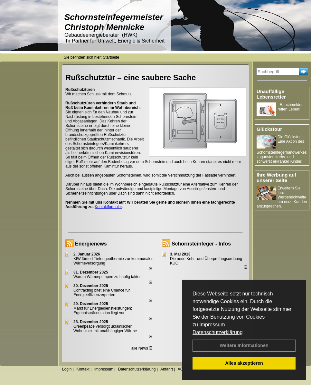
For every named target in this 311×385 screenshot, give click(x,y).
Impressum (212, 324)
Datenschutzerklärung (218, 332)
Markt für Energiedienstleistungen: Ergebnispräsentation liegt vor (102, 310)
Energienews (91, 243)
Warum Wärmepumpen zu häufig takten (107, 276)
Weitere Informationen (244, 345)
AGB (182, 369)
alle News (141, 348)
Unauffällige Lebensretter (271, 94)
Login (66, 369)
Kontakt (83, 369)
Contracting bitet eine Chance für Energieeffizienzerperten (101, 292)
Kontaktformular (108, 207)
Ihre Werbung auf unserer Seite (276, 177)
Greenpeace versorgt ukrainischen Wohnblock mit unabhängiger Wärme (105, 328)
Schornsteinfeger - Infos (201, 243)
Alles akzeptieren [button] (244, 363)
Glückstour (269, 129)
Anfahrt (166, 369)
